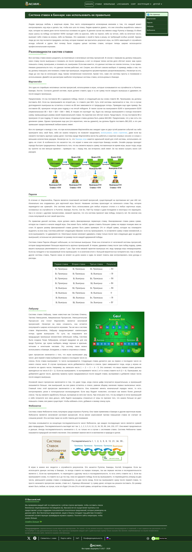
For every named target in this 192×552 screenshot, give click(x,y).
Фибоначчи (151, 30)
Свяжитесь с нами (48, 538)
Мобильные (109, 4)
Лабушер (150, 26)
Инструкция (143, 4)
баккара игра (81, 139)
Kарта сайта (66, 538)
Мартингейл (151, 19)
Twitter (29, 538)
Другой (156, 4)
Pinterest (35, 539)
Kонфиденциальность (93, 538)
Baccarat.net (33, 3)
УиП (77, 538)
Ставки (98, 4)
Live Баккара (123, 4)
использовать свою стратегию (114, 133)
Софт (133, 4)
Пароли (149, 22)
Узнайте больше (32, 522)
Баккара (89, 4)
